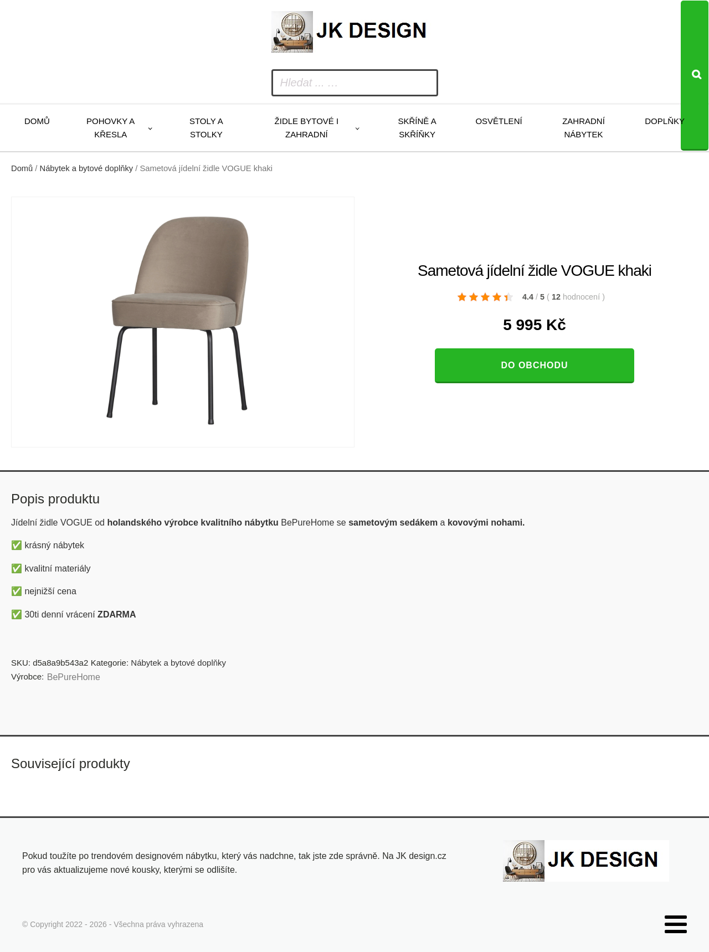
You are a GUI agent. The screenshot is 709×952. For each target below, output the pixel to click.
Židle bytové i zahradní (307, 127)
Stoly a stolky (206, 127)
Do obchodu (534, 365)
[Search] (694, 76)
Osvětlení (498, 121)
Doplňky (665, 121)
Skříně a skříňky (417, 127)
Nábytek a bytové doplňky (86, 168)
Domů (37, 121)
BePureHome (73, 677)
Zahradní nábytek (583, 127)
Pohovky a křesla (110, 127)
